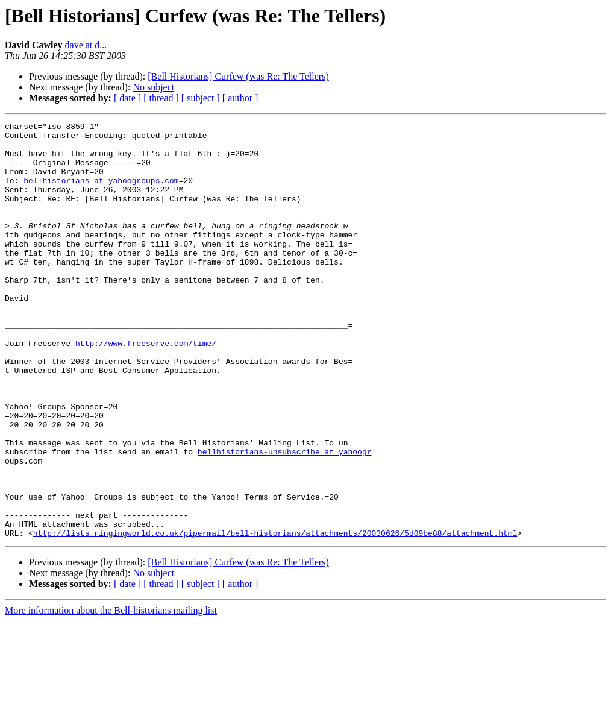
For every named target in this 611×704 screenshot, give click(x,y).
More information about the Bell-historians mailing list (111, 693)
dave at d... (86, 45)
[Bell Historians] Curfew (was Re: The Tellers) (238, 76)
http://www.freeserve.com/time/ (145, 388)
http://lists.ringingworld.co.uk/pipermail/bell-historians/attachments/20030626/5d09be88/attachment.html (275, 616)
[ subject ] (200, 98)
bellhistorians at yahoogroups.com (101, 192)
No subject (153, 87)
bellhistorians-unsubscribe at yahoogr (285, 518)
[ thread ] (161, 98)
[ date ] (127, 98)
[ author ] (240, 98)
